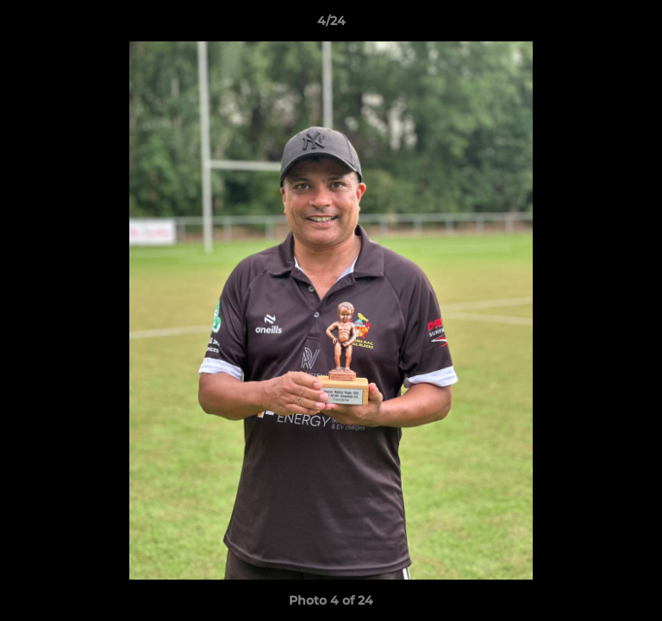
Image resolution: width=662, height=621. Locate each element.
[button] (641, 25)
